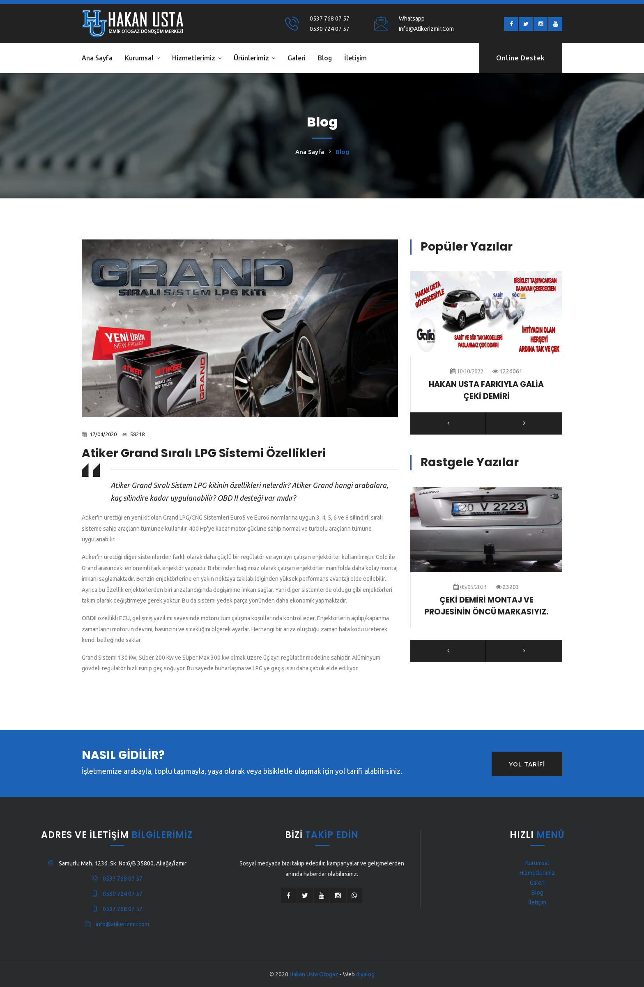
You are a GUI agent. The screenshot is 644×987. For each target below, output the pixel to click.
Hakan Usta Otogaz (314, 974)
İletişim (355, 58)
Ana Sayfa (97, 58)
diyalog (365, 974)
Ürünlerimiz (251, 58)
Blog (325, 58)
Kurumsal (139, 58)
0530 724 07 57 (330, 28)
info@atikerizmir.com (426, 28)
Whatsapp (412, 18)
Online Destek (520, 58)
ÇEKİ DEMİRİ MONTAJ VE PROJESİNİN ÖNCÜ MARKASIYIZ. (486, 605)
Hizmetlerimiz (193, 58)
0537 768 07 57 (330, 18)
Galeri (297, 58)
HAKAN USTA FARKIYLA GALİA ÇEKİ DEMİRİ (486, 390)
